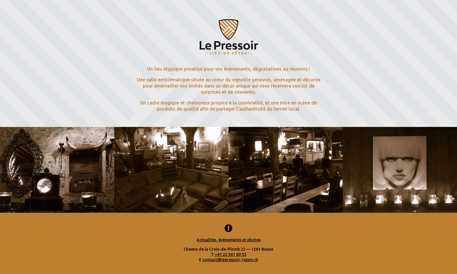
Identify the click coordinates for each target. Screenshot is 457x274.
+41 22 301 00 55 (230, 254)
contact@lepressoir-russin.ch (230, 259)
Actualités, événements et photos (229, 240)
